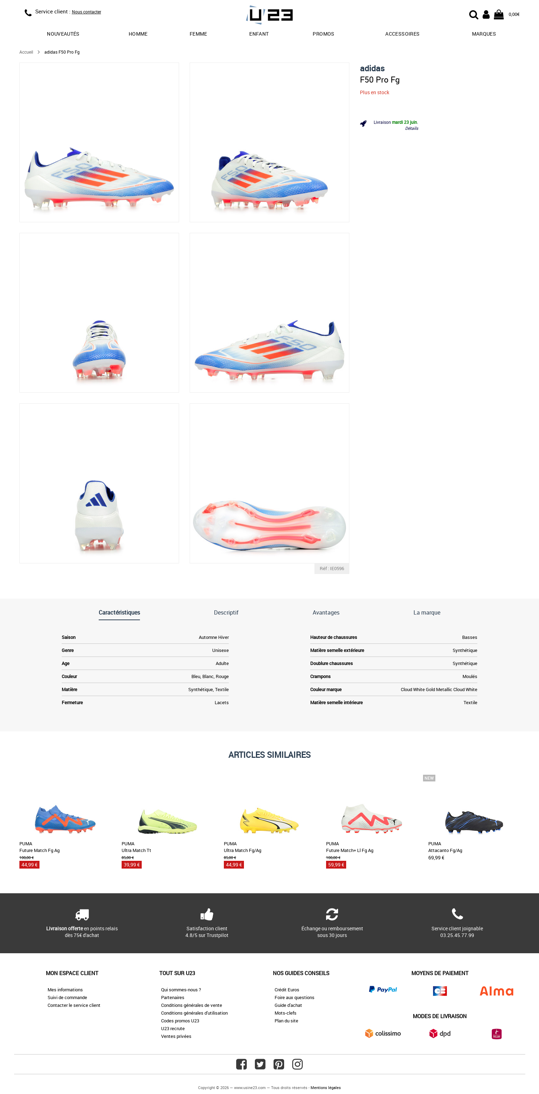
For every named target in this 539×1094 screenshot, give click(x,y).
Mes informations (65, 989)
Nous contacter (86, 11)
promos (323, 33)
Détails (411, 128)
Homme (138, 33)
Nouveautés (63, 33)
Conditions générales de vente (191, 1005)
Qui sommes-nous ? (181, 989)
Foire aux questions (294, 997)
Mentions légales (326, 1087)
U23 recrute (173, 1028)
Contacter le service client (74, 1005)
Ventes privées (176, 1036)
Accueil (26, 52)
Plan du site (286, 1020)
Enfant (259, 33)
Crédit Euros (287, 989)
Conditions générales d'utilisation (194, 1013)
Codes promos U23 (180, 1020)
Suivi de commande (67, 997)
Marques (484, 33)
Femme (198, 33)
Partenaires (172, 997)
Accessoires (402, 33)
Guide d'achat (288, 1005)
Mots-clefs (285, 1013)
